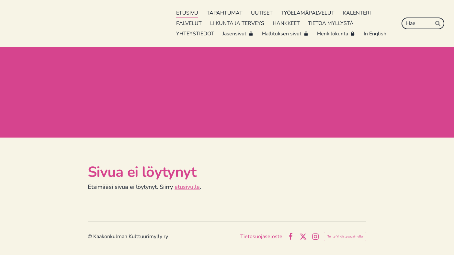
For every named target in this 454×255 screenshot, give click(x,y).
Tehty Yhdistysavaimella (345, 236)
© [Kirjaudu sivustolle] (90, 236)
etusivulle (187, 187)
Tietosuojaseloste (261, 236)
